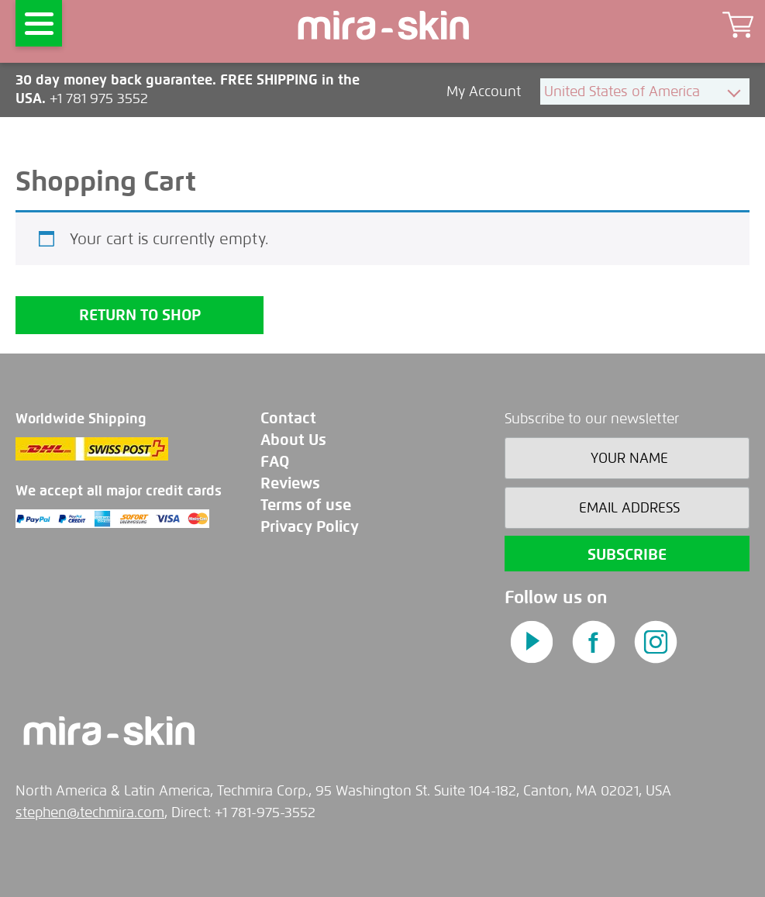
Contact (288, 418)
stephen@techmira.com (90, 812)
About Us (293, 440)
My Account (485, 91)
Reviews (290, 483)
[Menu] (39, 23)
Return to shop (140, 315)
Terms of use (305, 505)
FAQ (274, 461)
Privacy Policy (309, 526)
